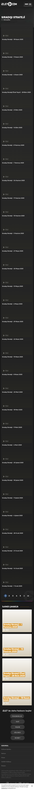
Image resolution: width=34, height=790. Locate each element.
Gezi (17, 721)
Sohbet (17, 738)
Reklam (3, 753)
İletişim (3, 766)
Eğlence (17, 732)
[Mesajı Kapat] (32, 786)
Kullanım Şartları (6, 749)
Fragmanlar (17, 716)
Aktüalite (5, 20)
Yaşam (17, 727)
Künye (3, 757)
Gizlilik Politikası (6, 762)
